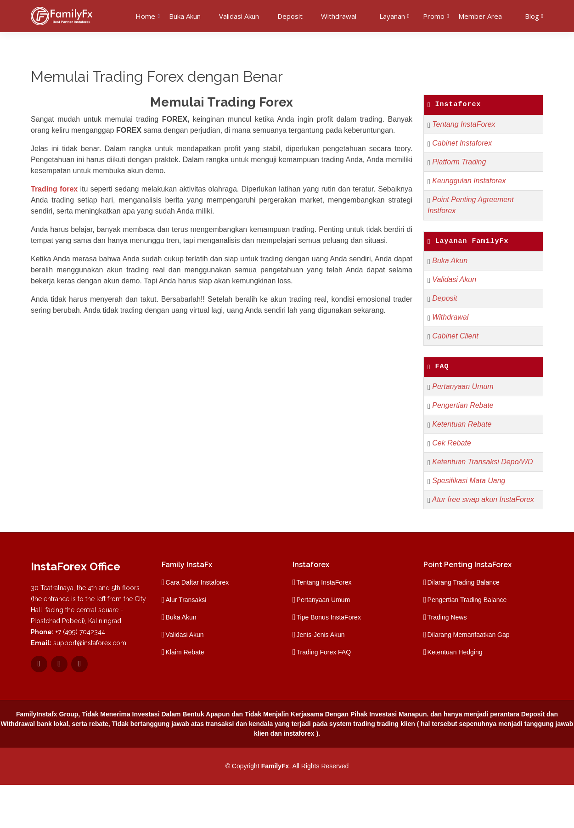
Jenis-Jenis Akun (321, 634)
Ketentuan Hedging (455, 652)
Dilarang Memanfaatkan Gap (469, 634)
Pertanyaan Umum (462, 386)
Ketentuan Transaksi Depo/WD (482, 462)
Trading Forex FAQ (324, 652)
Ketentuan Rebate (461, 424)
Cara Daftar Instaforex (197, 582)
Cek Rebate (451, 443)
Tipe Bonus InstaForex (329, 617)
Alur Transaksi (186, 600)
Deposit (290, 16)
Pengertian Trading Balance (467, 600)
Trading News (447, 617)
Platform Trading (459, 162)
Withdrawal (338, 16)
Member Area (480, 16)
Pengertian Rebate (462, 405)
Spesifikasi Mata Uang (468, 480)
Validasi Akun (239, 16)
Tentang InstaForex (463, 124)
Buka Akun (185, 16)
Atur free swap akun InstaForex (483, 499)
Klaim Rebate (185, 652)
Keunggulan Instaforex (469, 181)
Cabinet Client (455, 336)
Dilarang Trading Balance (464, 582)
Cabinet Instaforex (462, 143)
